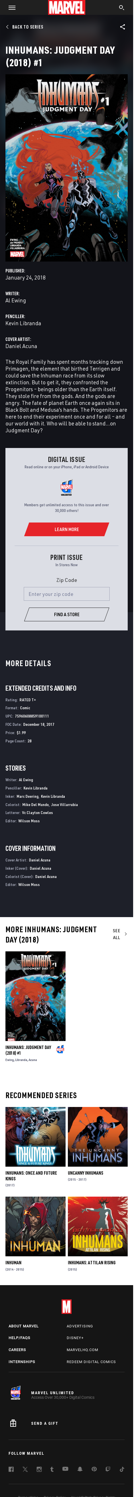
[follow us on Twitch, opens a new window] (108, 1470)
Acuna (33, 1060)
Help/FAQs (19, 1338)
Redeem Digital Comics (91, 1362)
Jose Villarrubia (64, 804)
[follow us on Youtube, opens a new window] (65, 1469)
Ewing (9, 1060)
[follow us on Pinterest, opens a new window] (94, 1469)
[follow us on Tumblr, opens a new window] (52, 1470)
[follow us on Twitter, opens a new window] (25, 1470)
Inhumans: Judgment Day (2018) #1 (28, 1050)
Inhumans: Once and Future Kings (31, 1175)
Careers (17, 1350)
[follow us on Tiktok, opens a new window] (122, 1470)
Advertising (80, 1326)
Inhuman (13, 1262)
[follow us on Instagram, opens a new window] (39, 1470)
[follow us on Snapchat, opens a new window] (80, 1470)
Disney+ (75, 1338)
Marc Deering (27, 796)
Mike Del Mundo (35, 804)
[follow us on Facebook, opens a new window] (11, 1470)
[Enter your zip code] (66, 593)
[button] (10, 7)
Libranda (21, 1060)
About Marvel (24, 1326)
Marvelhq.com (82, 1350)
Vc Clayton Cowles (37, 812)
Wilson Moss (29, 820)
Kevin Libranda (23, 323)
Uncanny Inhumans (85, 1173)
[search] (122, 8)
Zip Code (66, 580)
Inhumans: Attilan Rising (92, 1262)
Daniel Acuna (21, 346)
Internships (22, 1362)
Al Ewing (15, 300)
